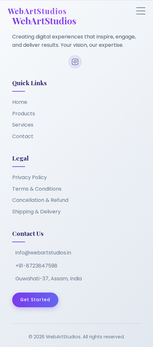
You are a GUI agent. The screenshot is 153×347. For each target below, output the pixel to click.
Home (19, 102)
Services (22, 124)
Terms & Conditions (37, 189)
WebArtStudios (37, 11)
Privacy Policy (29, 177)
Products (23, 113)
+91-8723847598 (36, 265)
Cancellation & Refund (40, 200)
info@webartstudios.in (43, 252)
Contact (22, 136)
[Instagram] (75, 61)
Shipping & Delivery (36, 211)
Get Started (35, 300)
